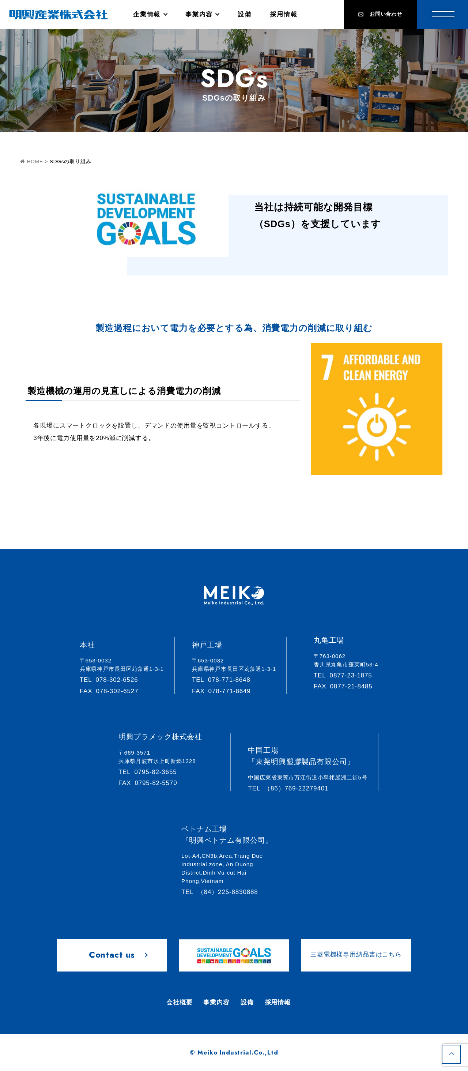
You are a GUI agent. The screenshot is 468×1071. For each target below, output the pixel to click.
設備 (244, 14)
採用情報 (283, 14)
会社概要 (179, 1002)
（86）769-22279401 (291, 788)
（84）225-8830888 (222, 891)
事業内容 (199, 14)
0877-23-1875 (346, 675)
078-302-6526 (112, 679)
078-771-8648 (224, 679)
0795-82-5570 (151, 782)
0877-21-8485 (346, 686)
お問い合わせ (380, 14)
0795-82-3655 (151, 772)
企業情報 (147, 14)
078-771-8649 (224, 691)
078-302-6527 (112, 691)
